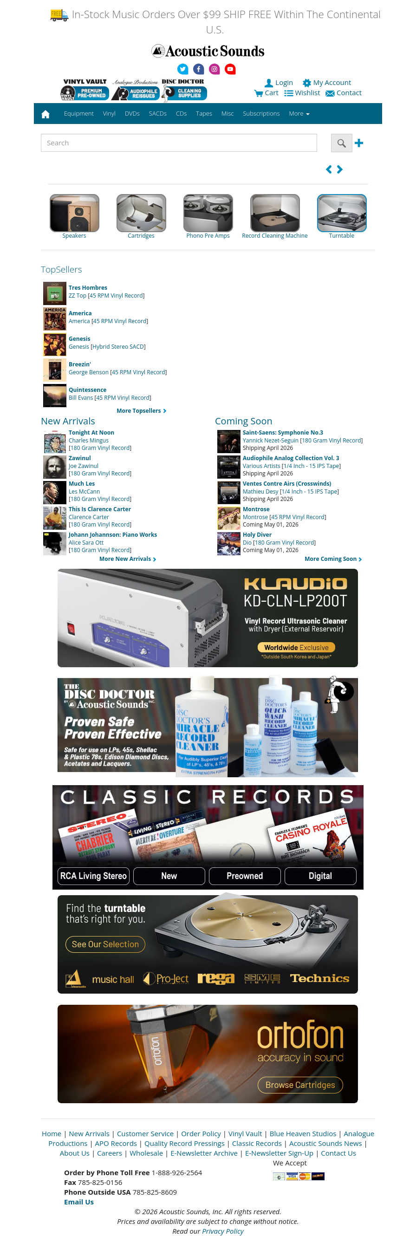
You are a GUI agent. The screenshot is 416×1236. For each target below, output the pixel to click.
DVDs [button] (132, 113)
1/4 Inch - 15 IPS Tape (311, 466)
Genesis (79, 343)
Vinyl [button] (109, 113)
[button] (328, 169)
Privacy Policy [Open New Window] (222, 1231)
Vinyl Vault (245, 1133)
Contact (344, 92)
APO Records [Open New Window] (116, 1143)
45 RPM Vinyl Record (116, 295)
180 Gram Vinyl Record (100, 448)
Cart (266, 92)
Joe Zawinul (83, 462)
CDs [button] (181, 113)
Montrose (256, 513)
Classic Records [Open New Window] (257, 1143)
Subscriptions (261, 113)
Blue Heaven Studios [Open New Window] (303, 1133)
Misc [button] (227, 113)
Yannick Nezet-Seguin (283, 436)
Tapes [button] (204, 113)
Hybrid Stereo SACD (118, 347)
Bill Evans (87, 394)
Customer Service (145, 1133)
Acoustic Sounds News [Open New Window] (325, 1143)
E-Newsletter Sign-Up (279, 1153)
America (80, 317)
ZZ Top (88, 291)
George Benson (89, 368)
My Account (327, 82)
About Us (75, 1153)
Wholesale (146, 1153)
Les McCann (84, 487)
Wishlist (303, 92)
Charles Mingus (91, 436)
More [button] (299, 113)
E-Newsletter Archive (204, 1153)
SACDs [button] (158, 113)
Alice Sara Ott (113, 538)
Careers (109, 1153)
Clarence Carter (100, 513)
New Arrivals (89, 1133)
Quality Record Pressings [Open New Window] (184, 1143)
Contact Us (338, 1153)
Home (51, 1133)
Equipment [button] (79, 113)
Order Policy (201, 1133)
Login (279, 82)
